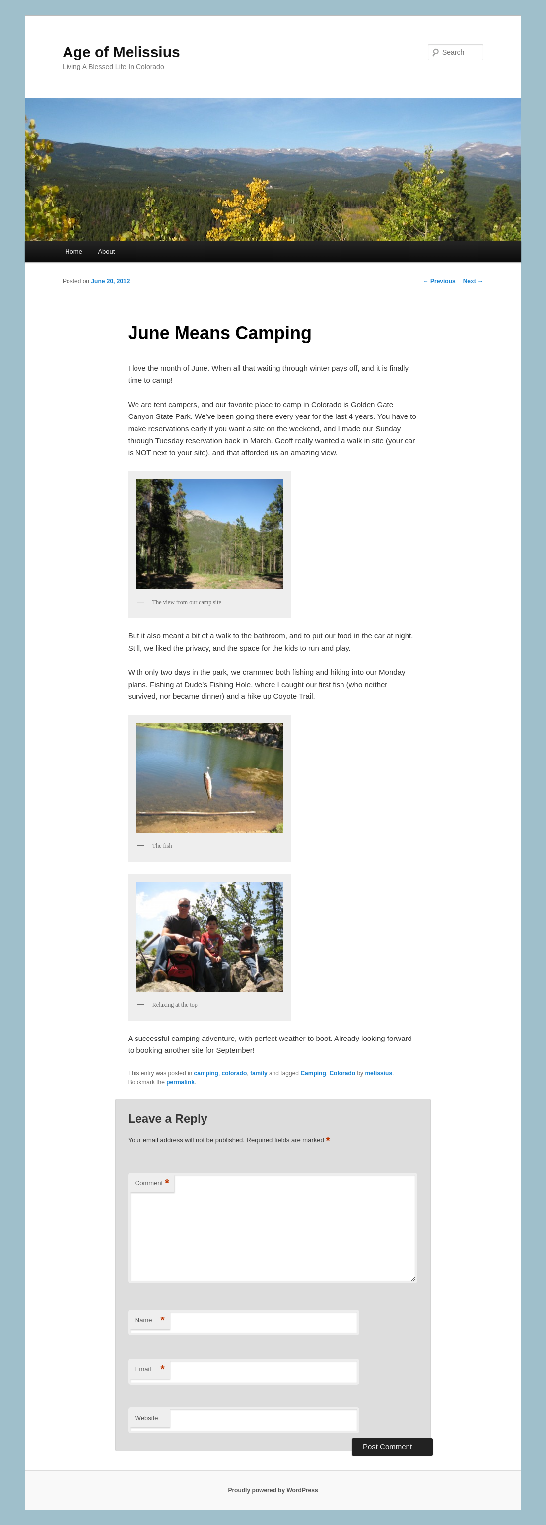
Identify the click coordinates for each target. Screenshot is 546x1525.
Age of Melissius (121, 52)
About (106, 251)
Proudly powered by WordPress (273, 1490)
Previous (439, 281)
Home (73, 251)
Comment (152, 1184)
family (259, 1073)
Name (150, 1321)
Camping (313, 1073)
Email (150, 1369)
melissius (378, 1073)
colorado (234, 1073)
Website (146, 1418)
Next (473, 281)
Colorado (342, 1073)
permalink (180, 1082)
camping (206, 1073)
